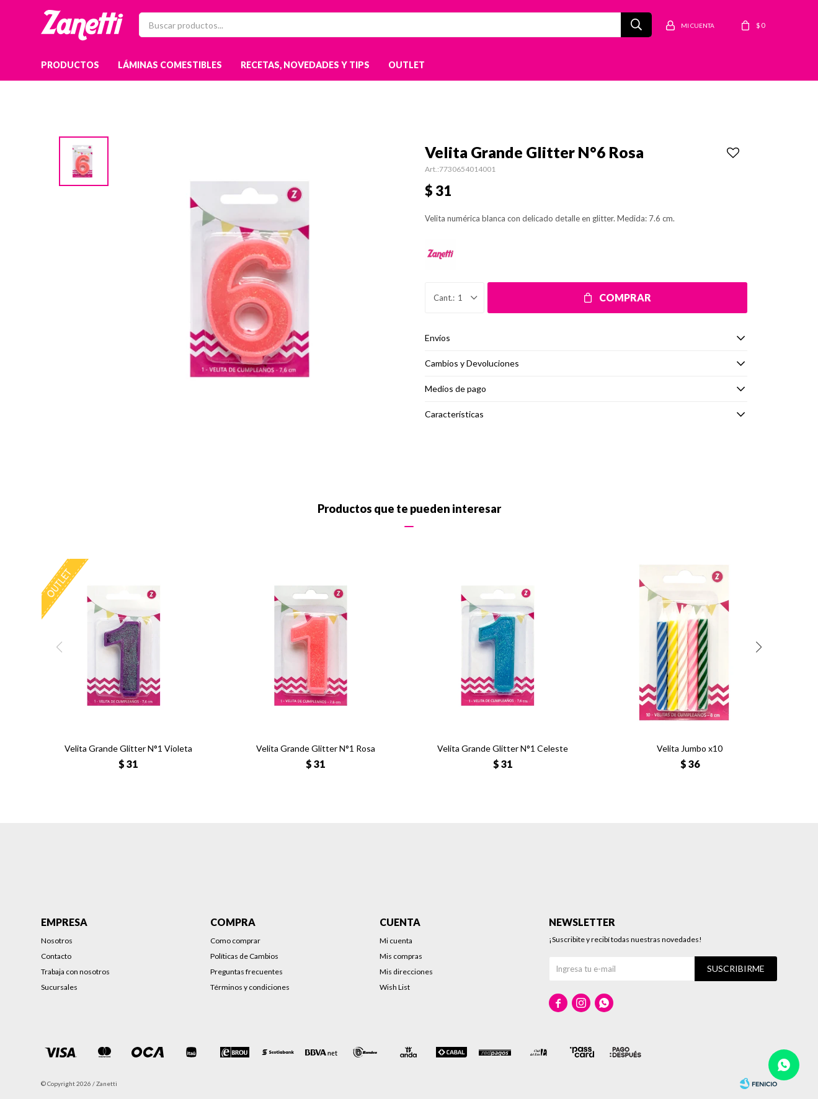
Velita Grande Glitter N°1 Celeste (502, 748)
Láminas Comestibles (170, 65)
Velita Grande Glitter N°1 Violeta (128, 748)
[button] (758, 647)
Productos (70, 65)
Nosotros (57, 940)
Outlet (406, 65)
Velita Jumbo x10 (689, 748)
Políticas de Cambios (244, 956)
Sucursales (59, 987)
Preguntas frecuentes (246, 971)
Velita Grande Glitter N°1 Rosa (315, 748)
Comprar (625, 297)
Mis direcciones (406, 971)
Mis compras (401, 956)
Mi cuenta (396, 940)
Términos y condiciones (250, 987)
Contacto (56, 956)
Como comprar (235, 940)
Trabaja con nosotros (75, 971)
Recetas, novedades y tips (305, 65)
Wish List (395, 987)
